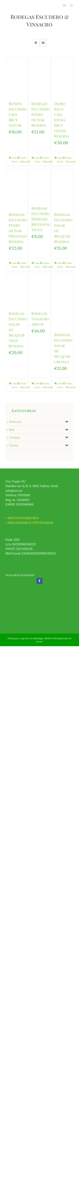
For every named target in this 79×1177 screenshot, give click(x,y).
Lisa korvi (14, 159)
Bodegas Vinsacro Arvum (40, 319)
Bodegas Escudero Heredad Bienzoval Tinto (40, 219)
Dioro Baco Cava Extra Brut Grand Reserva (61, 119)
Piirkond (15, 422)
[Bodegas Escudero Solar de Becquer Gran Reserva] (17, 290)
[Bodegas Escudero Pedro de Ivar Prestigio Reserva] (17, 188)
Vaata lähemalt (22, 159)
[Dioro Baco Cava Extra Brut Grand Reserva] (62, 77)
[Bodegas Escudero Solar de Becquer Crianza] (62, 300)
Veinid (13, 445)
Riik (11, 430)
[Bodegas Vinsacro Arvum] (39, 290)
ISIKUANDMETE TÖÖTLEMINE (30, 523)
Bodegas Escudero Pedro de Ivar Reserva (40, 114)
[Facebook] (39, 581)
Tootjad (14, 437)
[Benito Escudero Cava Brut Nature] (17, 77)
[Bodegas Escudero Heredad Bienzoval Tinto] (39, 185)
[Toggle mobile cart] (64, 5)
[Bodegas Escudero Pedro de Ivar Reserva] (39, 77)
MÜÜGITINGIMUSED (23, 518)
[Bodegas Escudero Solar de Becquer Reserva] (62, 188)
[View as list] (43, 42)
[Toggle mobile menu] (72, 5)
